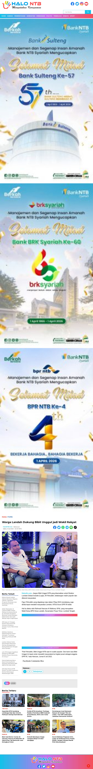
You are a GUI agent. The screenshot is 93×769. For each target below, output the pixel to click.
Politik (49, 16)
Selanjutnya (37, 671)
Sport (72, 16)
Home (4, 16)
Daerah (10, 16)
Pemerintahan (19, 16)
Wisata (66, 16)
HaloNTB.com (7, 527)
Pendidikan (41, 16)
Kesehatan (31, 16)
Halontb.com (27, 593)
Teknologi (58, 16)
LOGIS (13, 683)
